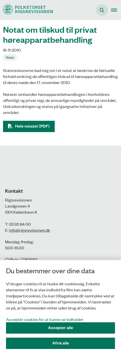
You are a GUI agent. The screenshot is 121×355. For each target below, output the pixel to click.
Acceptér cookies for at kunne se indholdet (44, 319)
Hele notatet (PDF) (32, 126)
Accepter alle (60, 327)
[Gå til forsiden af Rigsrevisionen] (26, 10)
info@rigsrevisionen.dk (29, 230)
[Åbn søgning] (102, 10)
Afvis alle (60, 343)
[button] (116, 10)
